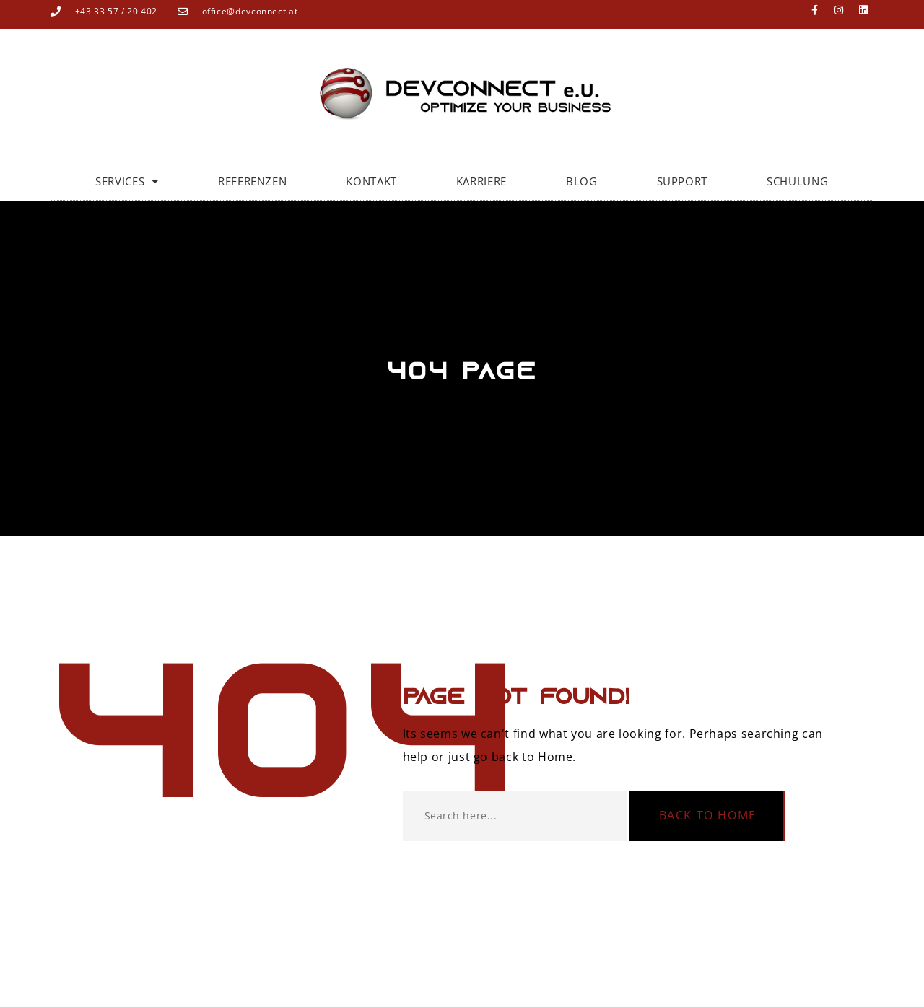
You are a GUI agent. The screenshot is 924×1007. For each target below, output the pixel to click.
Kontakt (371, 181)
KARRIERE (481, 181)
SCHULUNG (797, 181)
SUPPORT (682, 181)
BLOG (582, 181)
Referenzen (252, 181)
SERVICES (127, 181)
